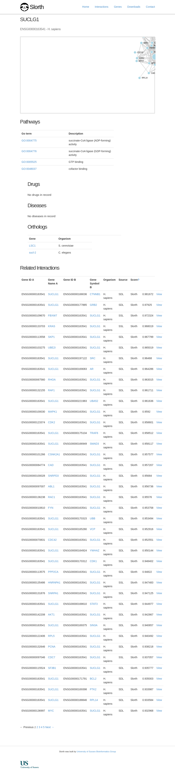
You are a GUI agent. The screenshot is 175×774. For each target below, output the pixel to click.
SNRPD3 (53, 475)
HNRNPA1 (54, 582)
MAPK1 (52, 411)
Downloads (133, 6)
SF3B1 (52, 667)
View (159, 294)
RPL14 (94, 699)
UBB (92, 518)
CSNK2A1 (54, 454)
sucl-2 (32, 252)
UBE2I (51, 347)
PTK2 (93, 689)
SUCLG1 (53, 294)
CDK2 (51, 422)
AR (91, 368)
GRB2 (93, 304)
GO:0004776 (29, 151)
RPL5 (51, 635)
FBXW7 (52, 315)
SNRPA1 (53, 593)
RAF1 (51, 390)
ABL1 (51, 486)
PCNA (51, 646)
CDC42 (52, 539)
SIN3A (93, 625)
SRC (93, 358)
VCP (92, 529)
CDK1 (93, 561)
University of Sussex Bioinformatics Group (96, 751)
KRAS (51, 326)
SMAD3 (94, 443)
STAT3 (94, 603)
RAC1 (51, 497)
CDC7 (51, 657)
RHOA (51, 379)
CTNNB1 (95, 294)
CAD (51, 465)
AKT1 (51, 614)
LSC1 (32, 245)
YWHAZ (94, 550)
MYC (51, 710)
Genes (118, 6)
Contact (150, 6)
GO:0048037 (29, 168)
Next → (49, 727)
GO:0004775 (29, 140)
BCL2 (93, 678)
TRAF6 (94, 432)
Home (85, 6)
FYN (50, 507)
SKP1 (51, 336)
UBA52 (94, 400)
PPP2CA (53, 571)
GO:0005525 (29, 161)
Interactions (101, 6)
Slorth (37, 7)
